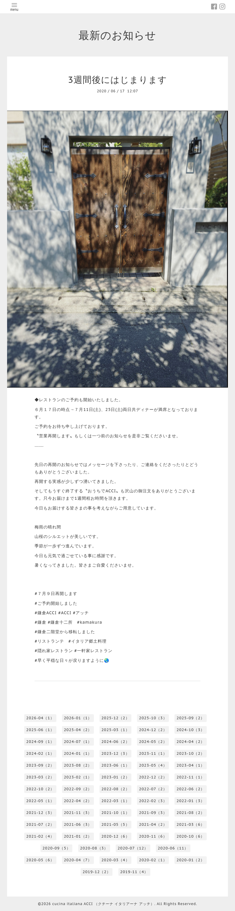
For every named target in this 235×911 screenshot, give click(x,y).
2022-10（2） (40, 788)
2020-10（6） (191, 836)
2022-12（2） (153, 777)
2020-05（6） (40, 859)
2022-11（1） (191, 777)
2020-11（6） (153, 836)
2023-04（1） (191, 765)
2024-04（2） (191, 741)
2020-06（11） (173, 848)
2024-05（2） (153, 741)
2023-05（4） (153, 765)
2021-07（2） (40, 824)
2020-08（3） (94, 848)
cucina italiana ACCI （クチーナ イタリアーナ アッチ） (103, 904)
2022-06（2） (191, 788)
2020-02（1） (153, 859)
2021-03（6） (191, 824)
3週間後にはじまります (117, 79)
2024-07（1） (78, 741)
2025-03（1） (115, 729)
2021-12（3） (40, 812)
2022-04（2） (78, 800)
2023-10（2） (191, 753)
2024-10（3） (191, 729)
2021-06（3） (78, 824)
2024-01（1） (78, 753)
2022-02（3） (153, 800)
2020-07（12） (132, 848)
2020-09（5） (57, 848)
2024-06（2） (115, 741)
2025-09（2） (191, 717)
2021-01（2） (78, 836)
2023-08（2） (78, 765)
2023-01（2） (115, 777)
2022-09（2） (78, 788)
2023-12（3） (115, 753)
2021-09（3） (153, 812)
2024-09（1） (40, 741)
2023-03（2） (40, 777)
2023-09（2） (40, 765)
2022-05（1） (40, 800)
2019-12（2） (97, 871)
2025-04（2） (78, 729)
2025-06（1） (40, 729)
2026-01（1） (78, 717)
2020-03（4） (115, 859)
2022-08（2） (115, 788)
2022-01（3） (191, 800)
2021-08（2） (191, 812)
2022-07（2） (153, 788)
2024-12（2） (153, 729)
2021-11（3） (78, 812)
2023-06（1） (115, 765)
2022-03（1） (115, 800)
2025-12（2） (115, 717)
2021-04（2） (153, 824)
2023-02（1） (78, 777)
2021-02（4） (40, 836)
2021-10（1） (115, 812)
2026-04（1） (40, 717)
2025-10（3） (153, 717)
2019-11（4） (134, 871)
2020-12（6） (115, 836)
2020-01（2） (191, 859)
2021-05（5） (115, 824)
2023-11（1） (153, 753)
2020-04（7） (78, 859)
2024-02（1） (40, 753)
